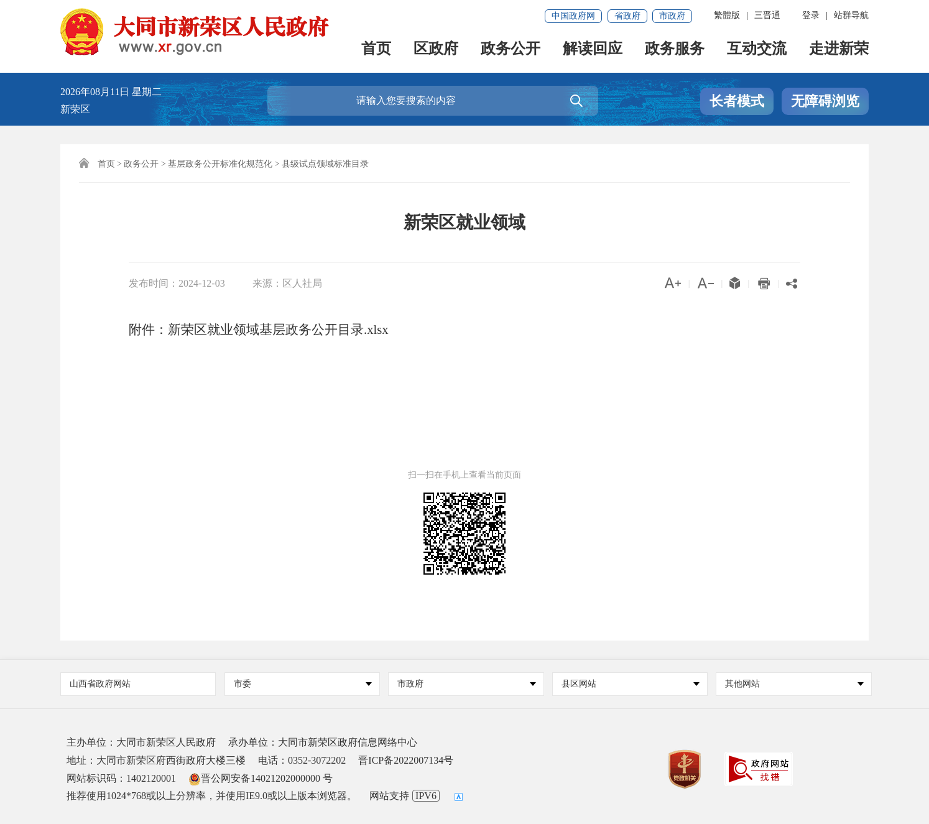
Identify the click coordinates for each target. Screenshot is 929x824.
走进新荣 (839, 51)
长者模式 (736, 101)
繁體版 (727, 15)
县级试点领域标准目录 (325, 164)
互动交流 (757, 51)
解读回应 (592, 51)
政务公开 (510, 51)
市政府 (672, 16)
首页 (376, 51)
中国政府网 (573, 16)
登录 (811, 15)
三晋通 (767, 15)
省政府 (627, 16)
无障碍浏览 (825, 101)
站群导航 (851, 15)
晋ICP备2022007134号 (405, 760)
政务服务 (675, 51)
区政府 (436, 51)
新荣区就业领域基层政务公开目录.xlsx (278, 329)
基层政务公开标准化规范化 (220, 164)
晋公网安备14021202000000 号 (260, 778)
